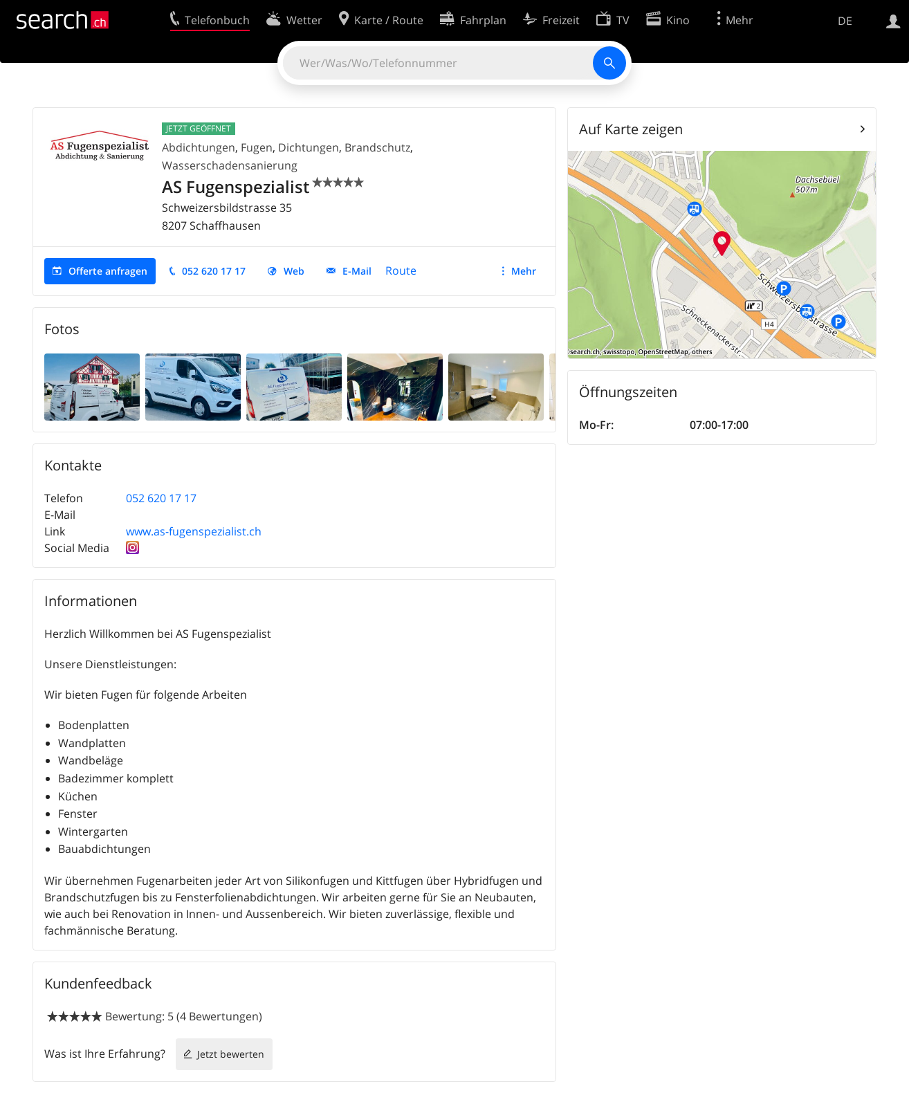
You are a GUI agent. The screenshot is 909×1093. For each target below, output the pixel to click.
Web (294, 270)
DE (845, 20)
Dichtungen (308, 147)
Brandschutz (377, 147)
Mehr (523, 270)
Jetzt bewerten (230, 1053)
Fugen (257, 147)
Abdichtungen (198, 147)
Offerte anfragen (107, 270)
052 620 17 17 (214, 270)
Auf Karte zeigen (631, 129)
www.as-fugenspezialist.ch (193, 531)
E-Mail (356, 270)
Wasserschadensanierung (229, 165)
